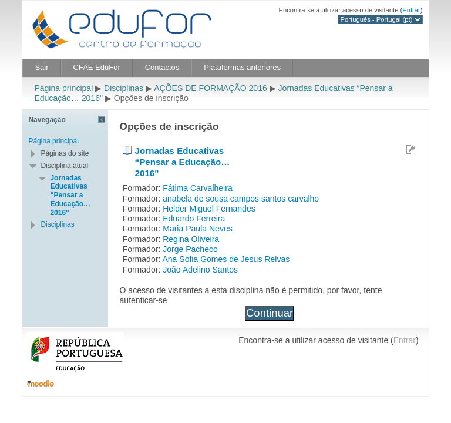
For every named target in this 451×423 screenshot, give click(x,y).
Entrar (411, 10)
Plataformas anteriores (242, 67)
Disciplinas (123, 88)
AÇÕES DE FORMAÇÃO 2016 (210, 88)
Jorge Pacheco (190, 249)
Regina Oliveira (191, 239)
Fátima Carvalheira (198, 188)
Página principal (63, 88)
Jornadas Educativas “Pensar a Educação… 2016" (182, 161)
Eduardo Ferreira (194, 218)
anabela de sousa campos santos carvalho (241, 198)
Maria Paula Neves (198, 228)
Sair (41, 67)
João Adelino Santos (200, 269)
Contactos (162, 67)
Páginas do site (65, 153)
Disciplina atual (64, 166)
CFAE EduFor (96, 67)
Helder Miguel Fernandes (209, 208)
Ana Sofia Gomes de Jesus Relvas (226, 259)
